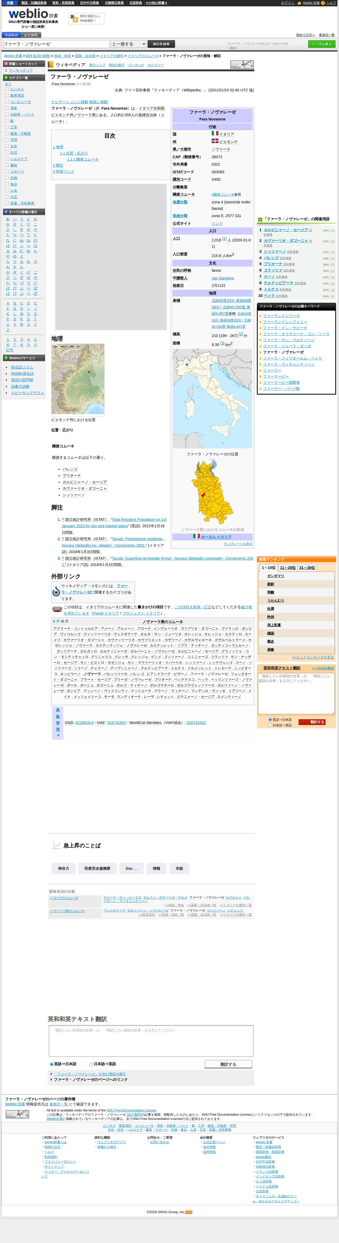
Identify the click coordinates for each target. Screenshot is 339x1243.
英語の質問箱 (22, 380)
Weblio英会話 (22, 373)
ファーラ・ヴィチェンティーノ (289, 364)
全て (8, 84)
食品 (13, 184)
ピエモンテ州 (62, 115)
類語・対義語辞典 (34, 3)
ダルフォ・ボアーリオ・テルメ (165, 897)
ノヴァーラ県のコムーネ (67, 911)
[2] (241, 334)
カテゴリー (155, 65)
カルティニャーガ (113, 651)
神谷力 (63, 868)
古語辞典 (135, 3)
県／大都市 (182, 149)
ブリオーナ (72, 475)
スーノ (241, 663)
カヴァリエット (150, 640)
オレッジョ (192, 634)
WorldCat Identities (145, 723)
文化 (13, 146)
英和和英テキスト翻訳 (77, 1019)
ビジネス (17, 89)
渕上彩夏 (274, 625)
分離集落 (180, 187)
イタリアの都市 (112, 56)
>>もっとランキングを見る (313, 657)
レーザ (149, 697)
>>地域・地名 (174, 905)
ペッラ (203, 679)
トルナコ (178, 668)
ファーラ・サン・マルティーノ (289, 340)
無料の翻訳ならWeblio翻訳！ (90, 18)
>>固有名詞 (147, 914)
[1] (224, 238)
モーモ (109, 697)
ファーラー (272, 370)
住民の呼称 (182, 270)
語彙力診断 (20, 386)
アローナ (144, 628)
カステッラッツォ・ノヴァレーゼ (121, 645)
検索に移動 (98, 102)
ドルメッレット (199, 668)
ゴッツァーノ (174, 657)
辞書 (10, 3)
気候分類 (180, 216)
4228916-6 (85, 723)
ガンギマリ (275, 576)
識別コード (182, 179)
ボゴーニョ (105, 685)
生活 (13, 153)
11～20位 (288, 568)
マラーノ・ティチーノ (171, 691)
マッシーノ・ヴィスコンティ (105, 691)
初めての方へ (305, 35)
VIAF (101, 723)
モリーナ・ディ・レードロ (122, 897)
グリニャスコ (101, 657)
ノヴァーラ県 (84, 115)
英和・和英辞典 (63, 3)
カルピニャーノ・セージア (85, 482)
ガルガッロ (88, 651)
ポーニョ (87, 685)
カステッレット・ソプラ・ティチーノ (179, 645)
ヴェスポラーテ (126, 634)
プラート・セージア (95, 679)
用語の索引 (117, 65)
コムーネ (187, 194)
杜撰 (270, 609)
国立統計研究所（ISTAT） (87, 519)
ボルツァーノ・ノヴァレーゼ (147, 910)
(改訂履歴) (134, 1114)
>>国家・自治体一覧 (201, 905)
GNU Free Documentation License (131, 1110)
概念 (270, 641)
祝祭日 (178, 285)
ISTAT (178, 172)
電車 (13, 108)
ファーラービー (276, 376)
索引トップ (97, 65)
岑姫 (179, 868)
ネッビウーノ (70, 674)
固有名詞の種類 (38, 56)
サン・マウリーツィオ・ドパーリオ (155, 663)
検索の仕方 (52, 1146)
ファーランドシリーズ (281, 316)
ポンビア (74, 691)
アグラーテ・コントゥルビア (75, 628)
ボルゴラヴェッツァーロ (196, 685)
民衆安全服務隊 (97, 868)
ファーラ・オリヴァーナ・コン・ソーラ (296, 334)
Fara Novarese (63, 84)
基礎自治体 (147, 115)
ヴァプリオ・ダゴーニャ (199, 628)
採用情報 (209, 1151)
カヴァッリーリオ (121, 640)
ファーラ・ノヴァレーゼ (209, 674)
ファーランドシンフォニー (285, 322)
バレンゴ (70, 469)
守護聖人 (180, 278)
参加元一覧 (327, 35)
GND (69, 723)
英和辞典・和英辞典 (270, 1151)
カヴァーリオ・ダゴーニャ (85, 488)
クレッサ (121, 657)
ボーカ (72, 685)
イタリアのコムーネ (143, 56)
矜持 (270, 617)
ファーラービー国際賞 (281, 382)
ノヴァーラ (221, 149)
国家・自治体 (85, 56)
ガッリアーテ (66, 651)
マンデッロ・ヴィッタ (208, 691)
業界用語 (17, 95)
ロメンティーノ (229, 697)
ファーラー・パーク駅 (281, 388)
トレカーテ (223, 668)
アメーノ (108, 628)
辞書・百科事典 (22, 203)
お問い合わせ (159, 1142)
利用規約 (51, 1156)
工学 (13, 127)
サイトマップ (54, 1166)
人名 (13, 191)
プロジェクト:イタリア (141, 613)
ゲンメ (156, 657)
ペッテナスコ (184, 679)
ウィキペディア (70, 65)
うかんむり (275, 600)
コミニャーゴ (197, 657)
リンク (217, 223)
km (229, 345)
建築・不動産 (20, 133)
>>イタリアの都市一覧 (236, 905)
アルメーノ (125, 628)
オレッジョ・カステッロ (223, 634)
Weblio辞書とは (56, 1142)
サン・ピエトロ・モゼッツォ (102, 663)
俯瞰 (270, 650)
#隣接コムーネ (223, 195)
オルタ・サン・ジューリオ (161, 634)
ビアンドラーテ (159, 674)
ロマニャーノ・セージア (196, 697)
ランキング (136, 65)
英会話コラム (22, 367)
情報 (156, 868)
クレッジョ (139, 657)
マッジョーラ (141, 691)
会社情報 (209, 1146)
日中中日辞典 (89, 3)
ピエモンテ (228, 142)
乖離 (270, 592)
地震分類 (180, 202)
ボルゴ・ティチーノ (131, 685)
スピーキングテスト (27, 393)
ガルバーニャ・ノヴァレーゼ (152, 651)
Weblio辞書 (54, 1119)
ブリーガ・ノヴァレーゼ (133, 679)
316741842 (116, 723)
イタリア (226, 134)
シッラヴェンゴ (221, 663)
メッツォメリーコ (87, 697)
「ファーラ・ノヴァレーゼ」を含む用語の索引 (90, 1074)
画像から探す (106, 1146)
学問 (13, 140)
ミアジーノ (237, 691)
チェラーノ (99, 668)
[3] (222, 343)
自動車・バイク (22, 114)
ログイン (288, 3)
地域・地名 (62, 56)
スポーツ (17, 172)
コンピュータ (20, 102)
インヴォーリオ (166, 628)
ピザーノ (180, 674)
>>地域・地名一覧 (171, 914)
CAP (177, 157)
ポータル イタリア (216, 537)
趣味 (13, 165)
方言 (13, 197)
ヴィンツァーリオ (97, 634)
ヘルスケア (18, 159)
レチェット (165, 697)
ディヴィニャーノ (124, 668)
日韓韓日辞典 (114, 3)
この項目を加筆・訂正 (193, 607)
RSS (189, 1212)
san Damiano (223, 278)
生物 (13, 178)
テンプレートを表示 (238, 544)
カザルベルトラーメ (230, 640)
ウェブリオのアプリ (111, 1142)
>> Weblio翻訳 (323, 668)
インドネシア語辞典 (270, 1176)
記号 (9, 350)
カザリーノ (173, 640)
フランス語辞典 (267, 1171)
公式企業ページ (214, 1142)
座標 (232, 314)
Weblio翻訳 (263, 1156)
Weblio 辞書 (311, 3)
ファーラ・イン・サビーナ (285, 328)
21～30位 (307, 568)
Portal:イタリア (106, 613)
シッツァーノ (74, 495)
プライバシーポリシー (60, 1161)
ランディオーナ (129, 697)
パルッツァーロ (115, 674)
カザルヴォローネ (198, 640)
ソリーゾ (81, 668)
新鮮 (270, 584)
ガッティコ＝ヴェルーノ (230, 645)
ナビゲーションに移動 (69, 102)
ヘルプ (331, 3)
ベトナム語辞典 (267, 1186)
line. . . (132, 868)
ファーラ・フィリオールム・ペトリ (292, 358)
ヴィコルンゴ (70, 634)
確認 (270, 633)
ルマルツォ (234, 897)
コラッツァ (219, 657)
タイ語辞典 (264, 1181)
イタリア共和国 (151, 108)
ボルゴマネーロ (162, 685)
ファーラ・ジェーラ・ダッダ (287, 346)
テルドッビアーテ (154, 668)
